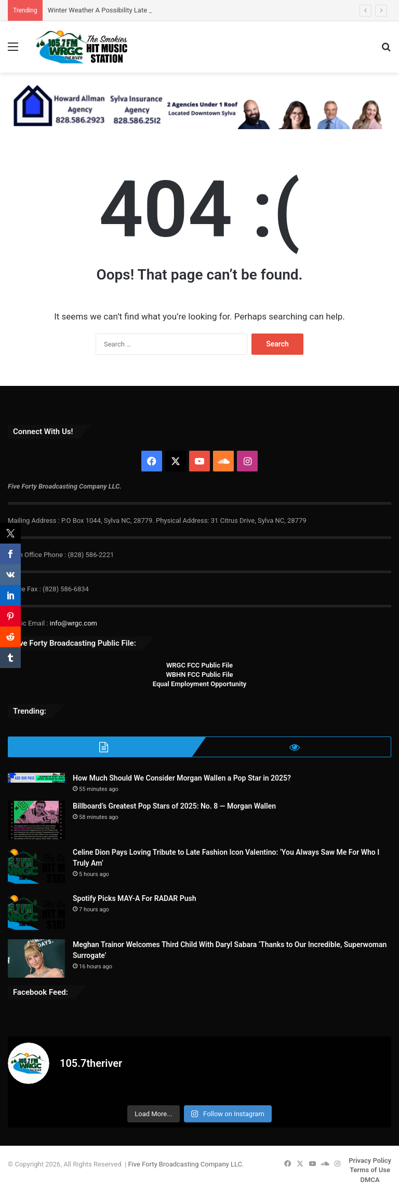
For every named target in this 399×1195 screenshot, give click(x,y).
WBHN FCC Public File (199, 674)
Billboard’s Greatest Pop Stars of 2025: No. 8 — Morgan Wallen (174, 806)
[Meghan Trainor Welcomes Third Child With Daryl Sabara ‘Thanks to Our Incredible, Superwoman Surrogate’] (36, 958)
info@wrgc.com (73, 623)
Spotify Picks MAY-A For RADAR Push (134, 898)
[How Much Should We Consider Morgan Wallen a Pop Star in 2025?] (36, 778)
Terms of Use (370, 1170)
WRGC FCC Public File (199, 665)
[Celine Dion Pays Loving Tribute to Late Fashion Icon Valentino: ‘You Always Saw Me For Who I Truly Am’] (36, 866)
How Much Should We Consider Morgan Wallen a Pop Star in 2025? (182, 778)
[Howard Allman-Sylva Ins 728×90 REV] (195, 105)
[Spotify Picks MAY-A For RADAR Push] (36, 912)
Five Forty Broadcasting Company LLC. (186, 1164)
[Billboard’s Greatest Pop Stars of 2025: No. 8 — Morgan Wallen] (36, 820)
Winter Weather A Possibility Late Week (106, 10)
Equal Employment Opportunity (200, 684)
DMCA (370, 1180)
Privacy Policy (370, 1160)
